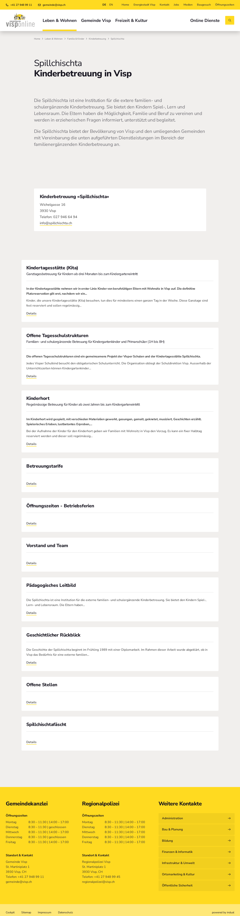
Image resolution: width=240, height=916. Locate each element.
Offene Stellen (41, 685)
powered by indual (223, 908)
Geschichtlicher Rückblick (53, 635)
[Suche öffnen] (229, 20)
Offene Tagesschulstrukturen (57, 335)
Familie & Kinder (75, 38)
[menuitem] (125, 5)
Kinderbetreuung (97, 38)
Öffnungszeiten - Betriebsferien (60, 506)
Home (37, 38)
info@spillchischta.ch (56, 223)
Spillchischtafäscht (46, 724)
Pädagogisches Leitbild (51, 585)
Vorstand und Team (47, 545)
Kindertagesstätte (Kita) (52, 268)
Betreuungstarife (44, 466)
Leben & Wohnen (54, 38)
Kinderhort (38, 398)
